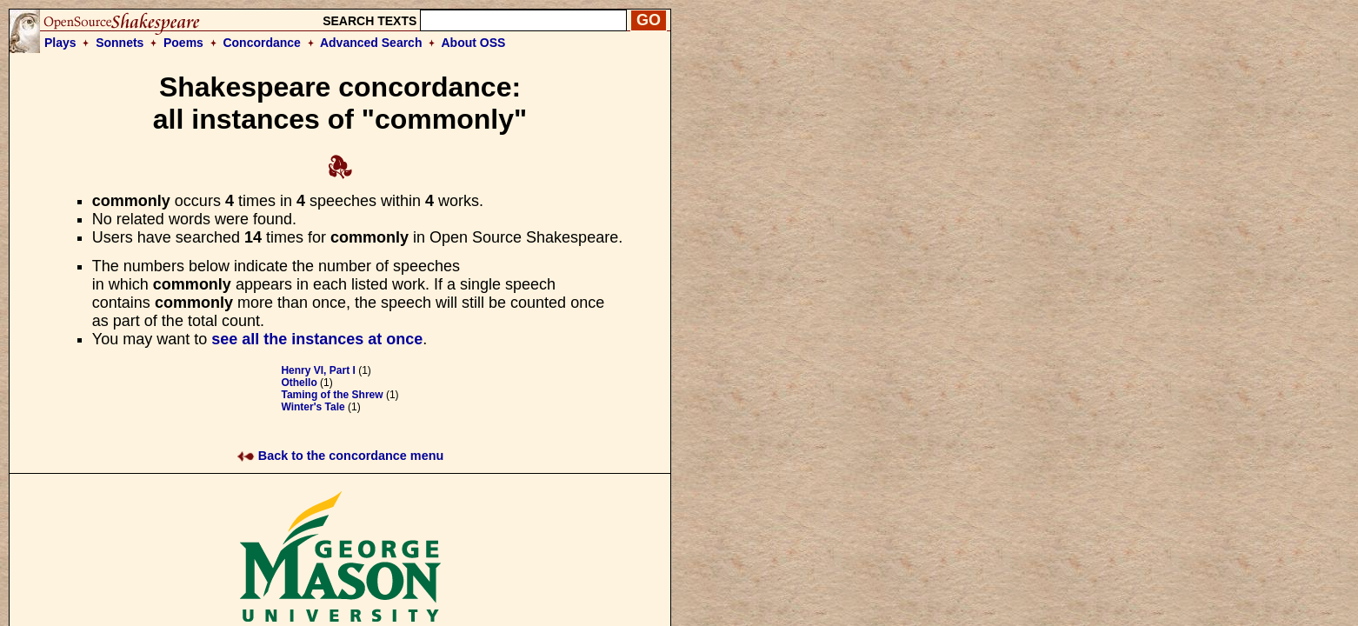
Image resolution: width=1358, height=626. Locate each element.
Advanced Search (371, 43)
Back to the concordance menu (340, 456)
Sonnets (119, 43)
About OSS (474, 43)
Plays (60, 43)
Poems (183, 43)
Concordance (261, 43)
